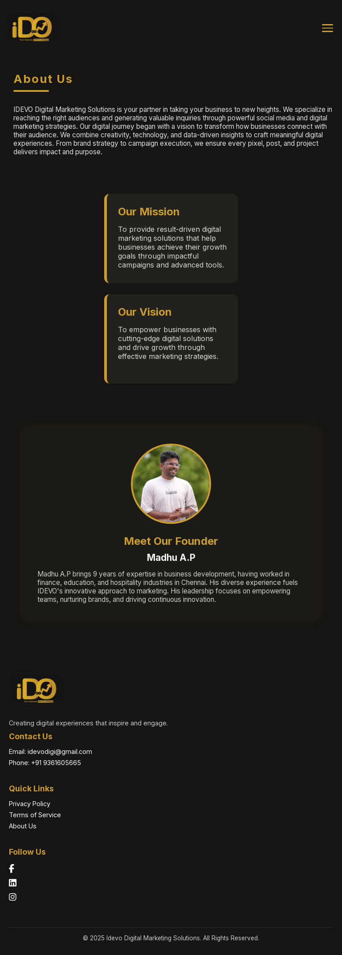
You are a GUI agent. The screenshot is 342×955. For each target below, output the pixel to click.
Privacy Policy (29, 803)
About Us (23, 826)
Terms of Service (35, 815)
